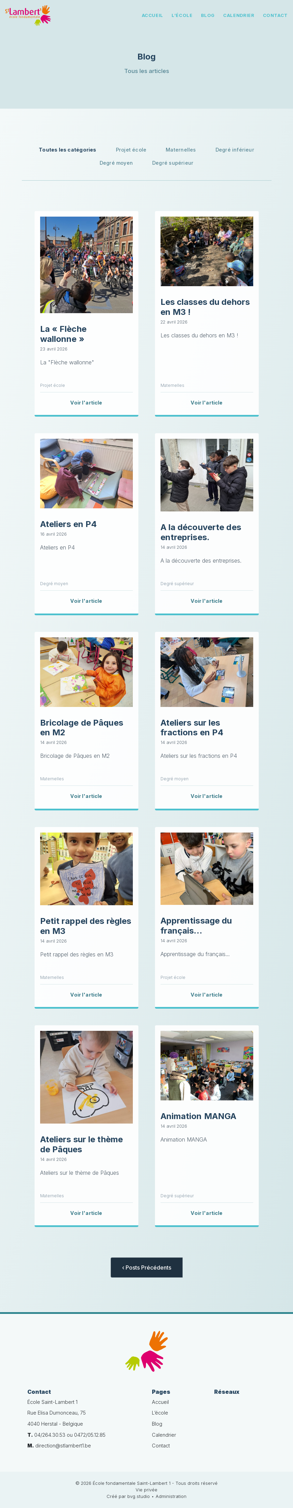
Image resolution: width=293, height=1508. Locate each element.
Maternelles (181, 150)
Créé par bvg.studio (128, 1496)
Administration (171, 1496)
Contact (275, 15)
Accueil (152, 15)
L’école (182, 15)
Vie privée (146, 1489)
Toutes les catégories (68, 150)
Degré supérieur (172, 163)
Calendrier (238, 15)
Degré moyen (116, 163)
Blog (208, 15)
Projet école (131, 150)
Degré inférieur (235, 150)
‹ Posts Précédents (146, 1267)
